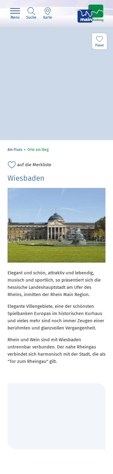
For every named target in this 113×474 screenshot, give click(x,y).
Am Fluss (15, 150)
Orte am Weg (38, 150)
